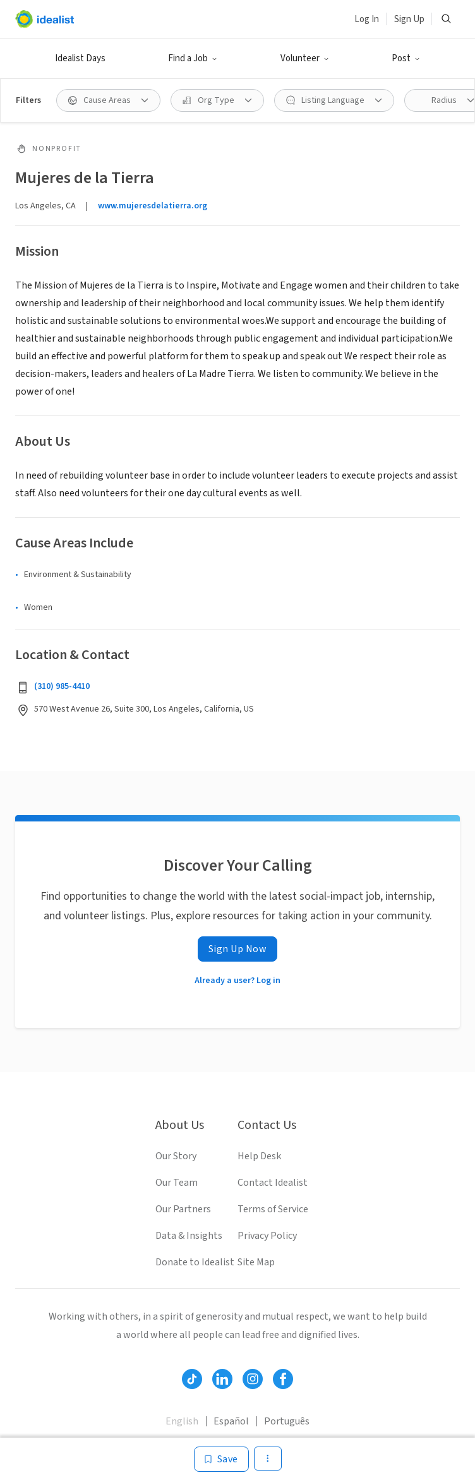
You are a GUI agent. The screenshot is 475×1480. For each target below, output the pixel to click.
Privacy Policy (267, 1236)
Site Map (256, 1262)
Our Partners (183, 1209)
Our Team (176, 1183)
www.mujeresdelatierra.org (152, 205)
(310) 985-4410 (62, 686)
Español (231, 1421)
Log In (366, 19)
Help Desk (259, 1156)
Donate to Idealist (194, 1262)
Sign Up (409, 19)
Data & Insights (188, 1236)
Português (287, 1421)
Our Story (175, 1156)
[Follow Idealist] (192, 1379)
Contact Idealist (273, 1183)
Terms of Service (273, 1209)
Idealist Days (80, 58)
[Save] (221, 1459)
